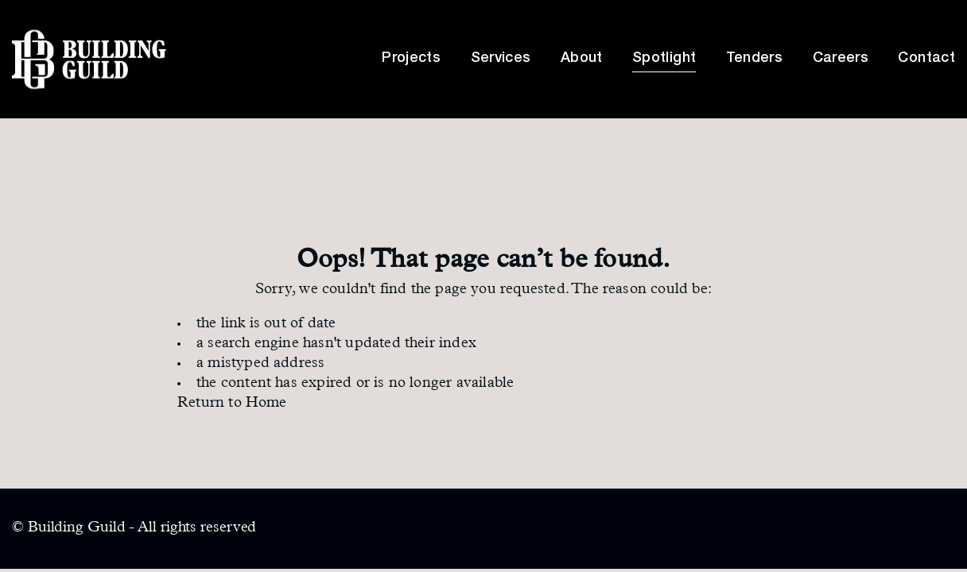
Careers (841, 59)
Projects (411, 59)
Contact (926, 59)
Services (501, 59)
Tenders (754, 59)
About (582, 59)
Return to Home (232, 404)
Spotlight (664, 59)
